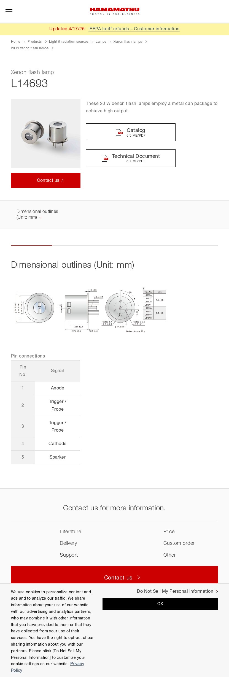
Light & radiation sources (68, 42)
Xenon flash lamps (128, 42)
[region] (114, 630)
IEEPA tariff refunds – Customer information (134, 29)
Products (35, 42)
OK (160, 604)
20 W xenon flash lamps (30, 48)
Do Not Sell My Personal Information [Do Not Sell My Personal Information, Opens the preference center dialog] (175, 591)
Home (15, 42)
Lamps (101, 42)
